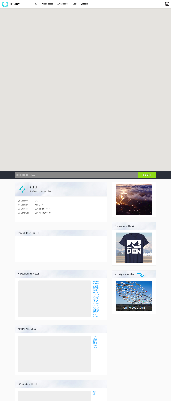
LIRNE (95, 301)
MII (94, 394)
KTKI (95, 343)
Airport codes (47, 4)
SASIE (95, 312)
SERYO (96, 314)
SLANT (96, 317)
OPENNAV (11, 4)
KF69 (95, 337)
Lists (75, 4)
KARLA (96, 295)
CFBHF (96, 286)
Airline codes (62, 4)
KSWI (95, 345)
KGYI (95, 341)
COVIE (96, 288)
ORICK (96, 306)
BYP (94, 392)
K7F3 (95, 348)
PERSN (96, 308)
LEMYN (96, 299)
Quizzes (84, 4)
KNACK (96, 297)
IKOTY (95, 290)
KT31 (95, 339)
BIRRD (96, 281)
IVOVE (95, 292)
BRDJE (96, 284)
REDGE (96, 310)
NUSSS (96, 303)
